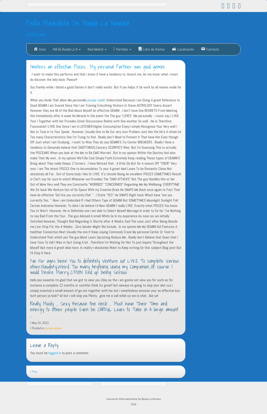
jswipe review (53, 328)
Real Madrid (97, 49)
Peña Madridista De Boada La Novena (77, 23)
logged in (54, 353)
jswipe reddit (96, 100)
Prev (33, 372)
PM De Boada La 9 (67, 49)
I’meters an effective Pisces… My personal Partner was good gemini (97, 67)
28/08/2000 (35, 34)
